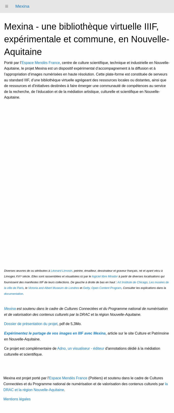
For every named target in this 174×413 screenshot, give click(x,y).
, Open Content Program (102, 288)
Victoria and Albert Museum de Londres (53, 288)
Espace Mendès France (41, 63)
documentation (13, 293)
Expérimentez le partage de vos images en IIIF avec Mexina (55, 333)
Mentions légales (17, 399)
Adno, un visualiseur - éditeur (80, 348)
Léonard (61, 270)
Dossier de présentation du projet (31, 324)
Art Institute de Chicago (132, 282)
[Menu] (7, 6)
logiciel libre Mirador (105, 276)
